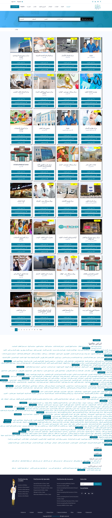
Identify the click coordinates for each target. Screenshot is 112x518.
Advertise (40, 512)
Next (41, 329)
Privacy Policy (50, 512)
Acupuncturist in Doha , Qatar (41, 490)
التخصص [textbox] (22, 19)
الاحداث (14, 6)
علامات (34, 6)
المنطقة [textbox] (34, 19)
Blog (72, 512)
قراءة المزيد (96, 340)
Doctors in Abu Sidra (23, 493)
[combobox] (25, 19)
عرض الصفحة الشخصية (91, 66)
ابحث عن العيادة (86, 19)
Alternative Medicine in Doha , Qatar (42, 494)
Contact (32, 512)
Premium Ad (89, 512)
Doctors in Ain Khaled (23, 496)
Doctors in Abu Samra (23, 491)
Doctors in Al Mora (22, 485)
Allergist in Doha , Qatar (39, 492)
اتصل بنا (29, 6)
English (22, 6)
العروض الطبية (42, 6)
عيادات (16, 29)
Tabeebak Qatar (56, 516)
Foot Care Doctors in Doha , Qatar (42, 485)
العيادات (56, 6)
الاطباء (62, 6)
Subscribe (97, 484)
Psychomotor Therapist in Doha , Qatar (43, 488)
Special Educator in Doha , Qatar (41, 483)
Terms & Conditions (62, 512)
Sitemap (80, 512)
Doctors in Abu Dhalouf (23, 487)
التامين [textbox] (45, 19)
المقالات (50, 6)
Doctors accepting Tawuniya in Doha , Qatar (67, 501)
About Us (23, 512)
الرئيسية (68, 6)
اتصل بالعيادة (91, 62)
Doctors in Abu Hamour (23, 489)
